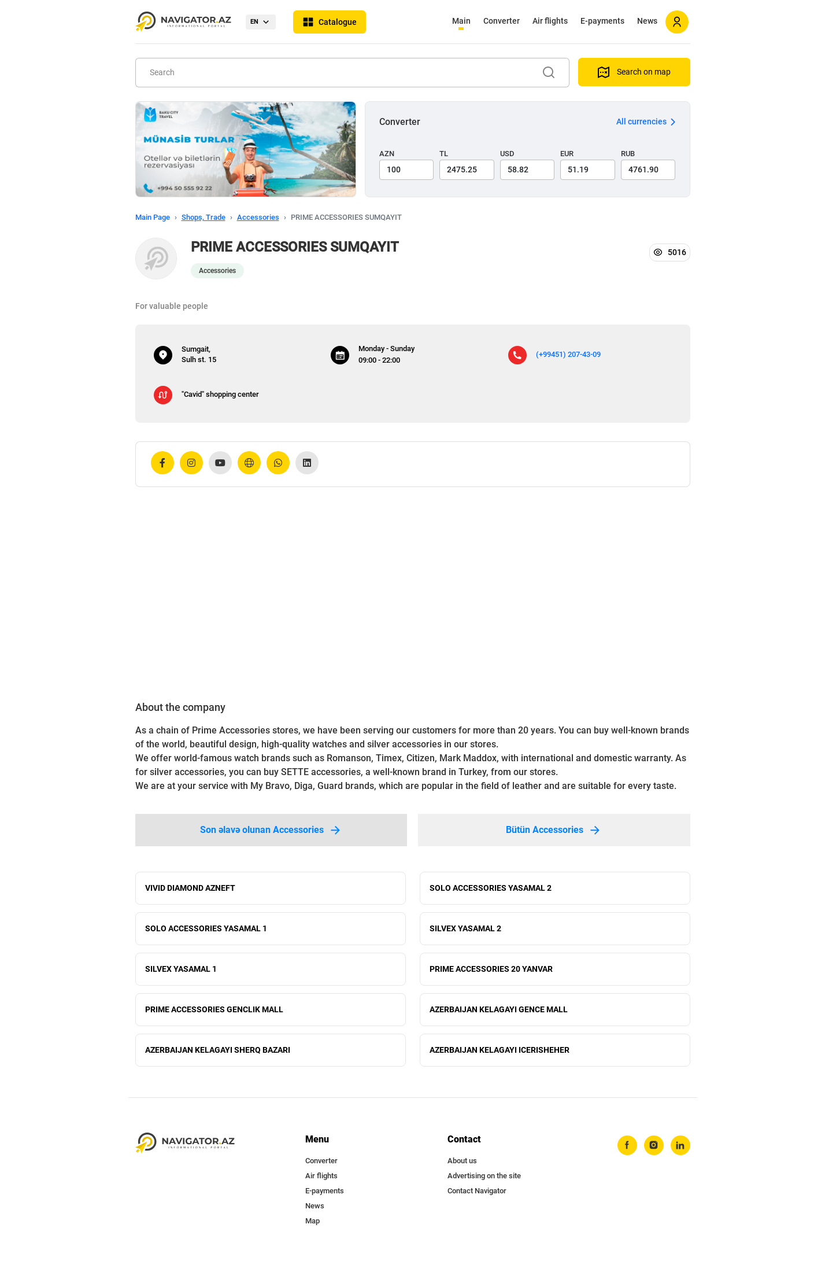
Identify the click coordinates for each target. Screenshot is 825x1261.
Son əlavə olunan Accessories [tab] (271, 830)
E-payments (602, 20)
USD (507, 153)
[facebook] (627, 1145)
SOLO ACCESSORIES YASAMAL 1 (206, 928)
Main (461, 20)
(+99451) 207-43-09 (568, 354)
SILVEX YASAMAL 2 (465, 928)
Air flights (550, 20)
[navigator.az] (185, 1143)
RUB (628, 153)
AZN (386, 153)
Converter (501, 20)
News (647, 20)
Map (312, 1220)
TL (443, 153)
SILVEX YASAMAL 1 (181, 969)
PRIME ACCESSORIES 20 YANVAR (491, 969)
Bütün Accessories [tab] (554, 830)
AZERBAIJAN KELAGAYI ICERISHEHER (499, 1049)
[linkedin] (680, 1145)
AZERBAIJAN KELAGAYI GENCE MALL (499, 1009)
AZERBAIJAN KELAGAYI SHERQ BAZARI (217, 1049)
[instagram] (654, 1145)
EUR (567, 153)
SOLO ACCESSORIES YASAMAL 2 (491, 888)
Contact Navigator (476, 1190)
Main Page (152, 217)
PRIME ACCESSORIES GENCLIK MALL (214, 1009)
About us (462, 1160)
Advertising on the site (484, 1175)
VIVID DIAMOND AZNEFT (190, 888)
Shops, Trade (203, 217)
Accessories (258, 217)
